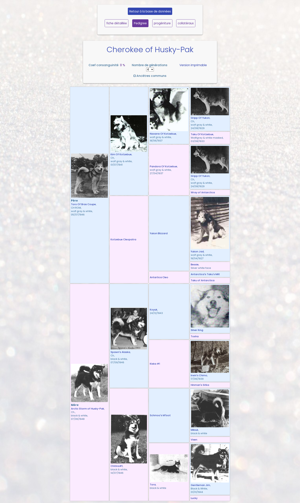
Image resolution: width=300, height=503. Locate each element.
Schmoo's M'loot (160, 415)
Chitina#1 (117, 466)
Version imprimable (193, 65)
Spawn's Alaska (120, 352)
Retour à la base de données (150, 11)
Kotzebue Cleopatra (123, 239)
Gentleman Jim (200, 485)
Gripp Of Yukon (200, 117)
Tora (153, 484)
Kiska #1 (155, 363)
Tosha (195, 336)
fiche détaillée (116, 23)
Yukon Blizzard (159, 233)
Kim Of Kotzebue (121, 154)
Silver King (197, 330)
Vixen (194, 439)
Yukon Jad (197, 251)
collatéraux (186, 23)
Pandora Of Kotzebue (163, 166)
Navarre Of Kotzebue (163, 133)
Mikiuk (194, 429)
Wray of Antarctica (203, 192)
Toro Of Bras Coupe (83, 204)
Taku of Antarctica (202, 280)
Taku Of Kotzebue (202, 134)
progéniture (162, 23)
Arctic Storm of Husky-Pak (87, 408)
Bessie (195, 264)
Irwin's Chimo (199, 375)
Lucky (194, 498)
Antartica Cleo (159, 277)
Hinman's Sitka (200, 385)
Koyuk (153, 309)
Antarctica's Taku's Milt (205, 274)
